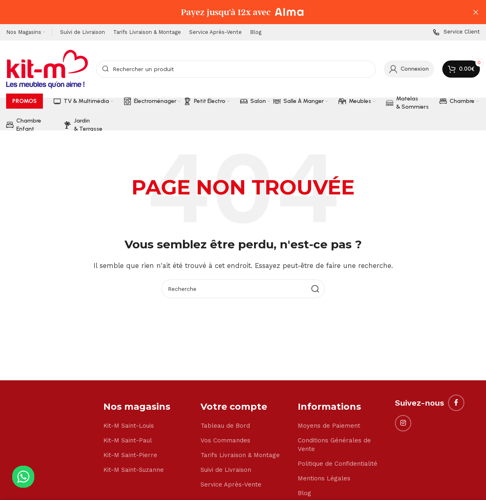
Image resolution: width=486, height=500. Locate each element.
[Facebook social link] (456, 403)
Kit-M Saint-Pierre (130, 455)
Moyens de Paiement (329, 426)
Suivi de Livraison (226, 470)
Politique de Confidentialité (337, 464)
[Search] (236, 69)
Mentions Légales (324, 478)
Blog (304, 493)
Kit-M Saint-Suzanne (133, 470)
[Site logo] (47, 69)
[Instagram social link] (403, 423)
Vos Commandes (225, 440)
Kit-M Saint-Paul (127, 440)
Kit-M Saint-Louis (128, 426)
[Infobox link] (456, 32)
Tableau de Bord (225, 426)
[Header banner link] (230, 12)
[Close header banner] (476, 12)
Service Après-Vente (231, 485)
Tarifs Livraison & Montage (240, 455)
